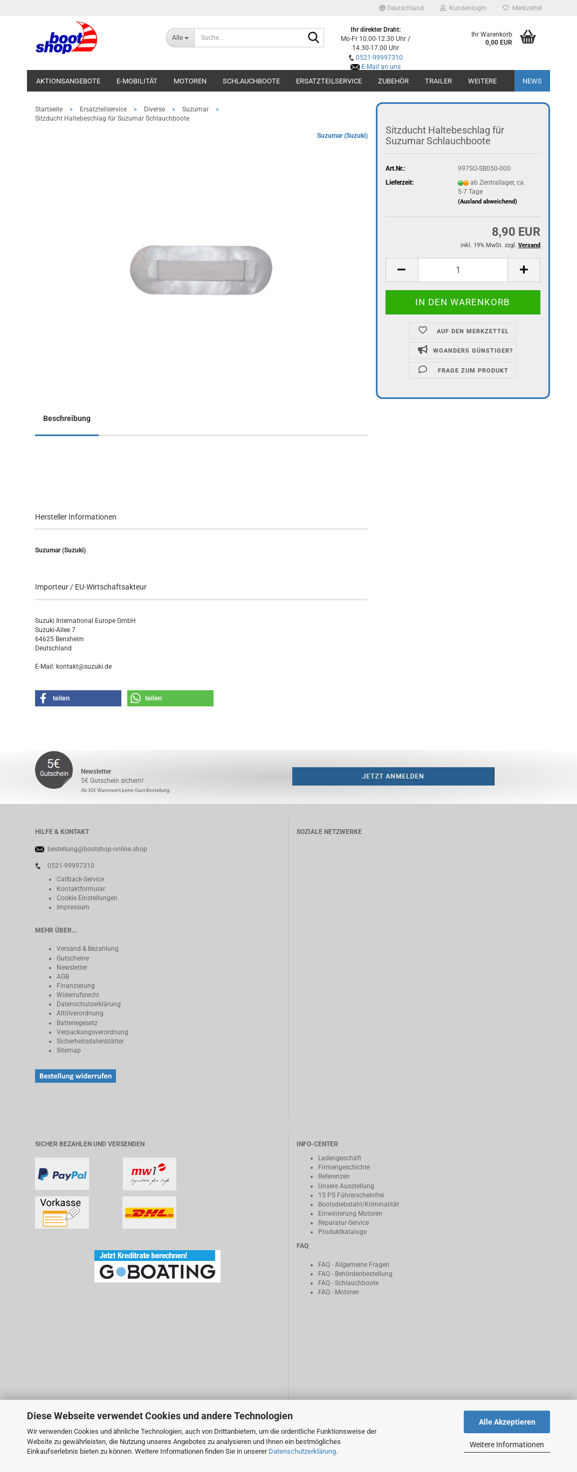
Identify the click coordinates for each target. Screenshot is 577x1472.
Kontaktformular (81, 889)
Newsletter (72, 967)
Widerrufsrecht (78, 995)
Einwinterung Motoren (350, 1213)
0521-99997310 (379, 57)
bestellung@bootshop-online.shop (97, 849)
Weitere (482, 81)
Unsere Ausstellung (346, 1186)
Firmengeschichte (344, 1167)
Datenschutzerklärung (302, 1451)
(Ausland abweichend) (487, 201)
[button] (401, 8)
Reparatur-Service (343, 1222)
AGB (63, 976)
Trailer (438, 81)
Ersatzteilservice (329, 81)
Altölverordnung (80, 1013)
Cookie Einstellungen (87, 898)
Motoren (190, 81)
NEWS (532, 81)
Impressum (73, 907)
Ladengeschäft (339, 1158)
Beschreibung (67, 418)
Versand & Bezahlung (88, 948)
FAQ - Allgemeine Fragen (353, 1264)
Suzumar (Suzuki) (342, 135)
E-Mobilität (136, 81)
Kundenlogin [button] (463, 8)
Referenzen (334, 1176)
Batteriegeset (75, 1023)
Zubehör (393, 81)
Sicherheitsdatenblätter (90, 1041)
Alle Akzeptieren (507, 1422)
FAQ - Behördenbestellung (355, 1274)
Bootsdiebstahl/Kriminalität (358, 1204)
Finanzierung (76, 986)
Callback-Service (80, 879)
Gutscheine (73, 958)
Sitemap (69, 1050)
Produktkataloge (342, 1232)
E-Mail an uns (381, 67)
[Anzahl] (463, 270)
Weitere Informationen (507, 1444)
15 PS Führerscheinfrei (351, 1195)
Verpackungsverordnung (92, 1032)
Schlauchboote (251, 81)
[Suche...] (180, 37)
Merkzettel (522, 8)
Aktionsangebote (68, 81)
